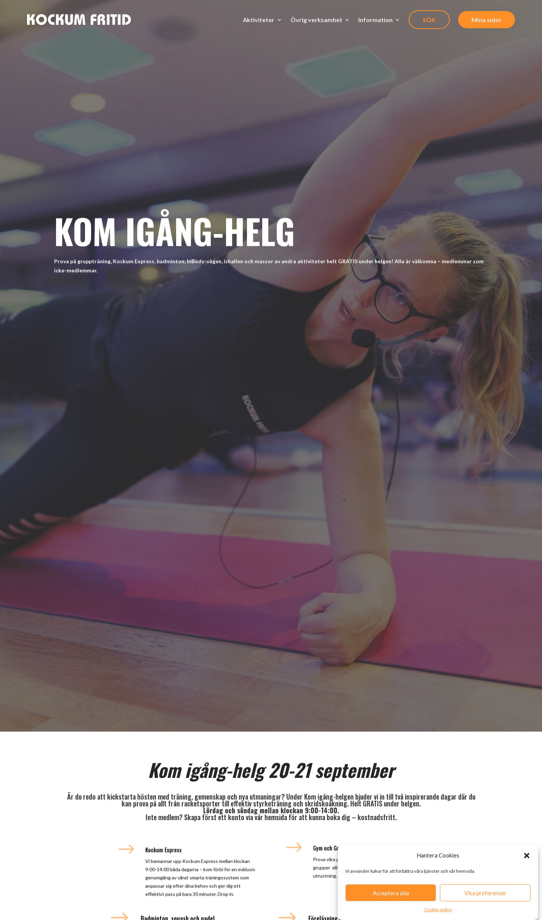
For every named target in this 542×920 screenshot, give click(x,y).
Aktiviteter (258, 19)
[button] (527, 858)
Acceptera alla (391, 895)
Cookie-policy (438, 912)
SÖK (429, 19)
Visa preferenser (485, 895)
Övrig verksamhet (316, 19)
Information (375, 19)
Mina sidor (486, 19)
